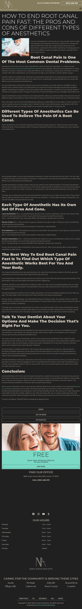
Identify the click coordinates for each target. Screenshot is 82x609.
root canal (20, 104)
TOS (33, 598)
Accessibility (43, 598)
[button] (80, 8)
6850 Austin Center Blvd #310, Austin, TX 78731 (41, 476)
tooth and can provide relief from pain (24, 68)
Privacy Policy (23, 598)
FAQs (52, 598)
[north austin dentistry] (41, 496)
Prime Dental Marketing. (45, 605)
